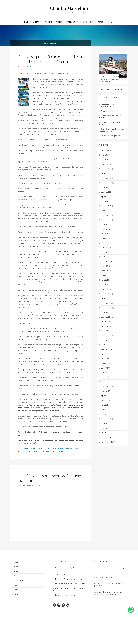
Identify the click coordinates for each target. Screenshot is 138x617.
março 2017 (105, 331)
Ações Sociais (88, 22)
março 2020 (105, 248)
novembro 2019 (106, 252)
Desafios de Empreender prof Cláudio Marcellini (49, 478)
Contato (110, 22)
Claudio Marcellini (69, 8)
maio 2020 (104, 238)
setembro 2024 (106, 192)
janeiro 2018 (105, 299)
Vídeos (59, 22)
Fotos (100, 22)
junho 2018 (105, 280)
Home (26, 22)
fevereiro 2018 (106, 294)
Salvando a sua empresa (109, 111)
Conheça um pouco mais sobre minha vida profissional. (113, 68)
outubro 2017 (105, 312)
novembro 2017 (106, 308)
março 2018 (105, 289)
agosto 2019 (105, 266)
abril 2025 (104, 160)
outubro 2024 (105, 187)
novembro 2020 (106, 220)
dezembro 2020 (106, 215)
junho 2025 (105, 150)
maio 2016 (104, 363)
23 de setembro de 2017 (30, 66)
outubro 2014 (105, 424)
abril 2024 (104, 201)
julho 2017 (104, 322)
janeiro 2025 (105, 174)
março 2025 (105, 164)
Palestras (37, 22)
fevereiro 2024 (106, 206)
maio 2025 (104, 155)
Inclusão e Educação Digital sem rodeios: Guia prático (111, 105)
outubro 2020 (105, 224)
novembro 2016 (106, 340)
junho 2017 (105, 326)
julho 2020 (104, 234)
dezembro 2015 (106, 386)
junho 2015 (105, 405)
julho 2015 (104, 400)
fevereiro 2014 (106, 437)
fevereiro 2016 (106, 377)
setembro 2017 (106, 317)
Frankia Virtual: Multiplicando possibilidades (70, 584)
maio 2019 (104, 275)
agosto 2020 (105, 229)
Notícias (48, 22)
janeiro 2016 (105, 382)
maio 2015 (104, 410)
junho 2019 (105, 271)
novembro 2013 (106, 442)
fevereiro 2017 (106, 335)
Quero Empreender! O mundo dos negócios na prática (111, 130)
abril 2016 (104, 368)
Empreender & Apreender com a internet (69, 579)
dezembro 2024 (106, 178)
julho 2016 (104, 354)
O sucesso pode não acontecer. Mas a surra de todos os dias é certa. (50, 59)
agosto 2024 (105, 197)
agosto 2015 (105, 396)
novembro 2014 (106, 419)
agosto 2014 (105, 428)
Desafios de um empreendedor (112, 136)
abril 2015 (104, 414)
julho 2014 (104, 433)
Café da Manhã (72, 22)
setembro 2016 (106, 349)
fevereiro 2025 (106, 169)
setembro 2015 (106, 391)
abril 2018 (104, 285)
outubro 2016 (105, 345)
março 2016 (105, 373)
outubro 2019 (105, 257)
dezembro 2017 (106, 303)
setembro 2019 (106, 261)
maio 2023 (104, 210)
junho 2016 (105, 359)
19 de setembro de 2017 (30, 486)
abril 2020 (104, 243)
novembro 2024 (106, 183)
